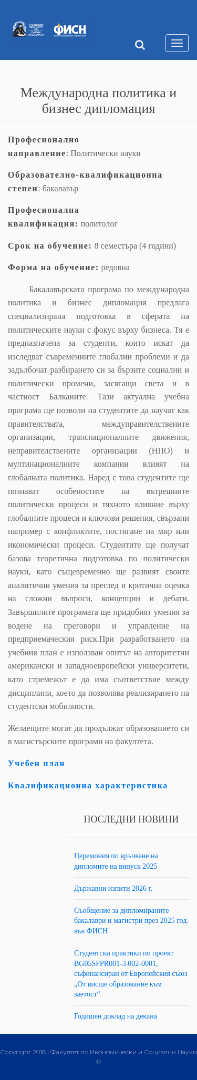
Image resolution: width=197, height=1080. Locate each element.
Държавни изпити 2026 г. (113, 888)
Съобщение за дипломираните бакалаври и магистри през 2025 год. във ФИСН (131, 921)
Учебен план (36, 763)
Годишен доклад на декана (115, 1016)
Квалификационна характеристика (88, 785)
